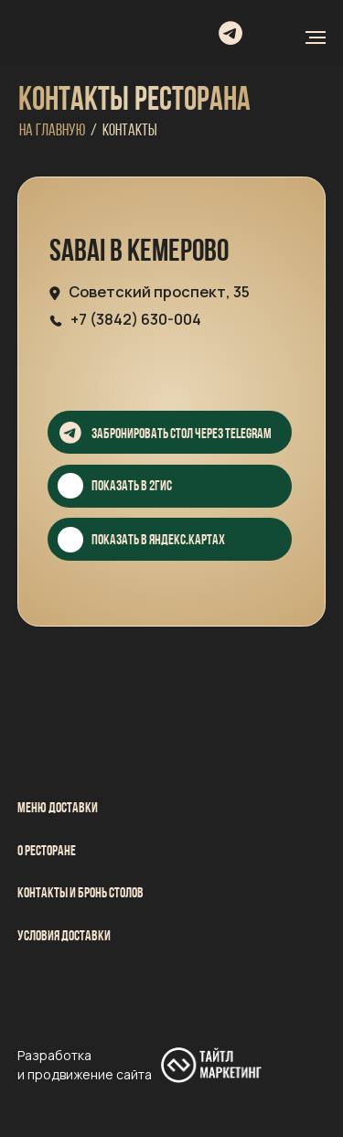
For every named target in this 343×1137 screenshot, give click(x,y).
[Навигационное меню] (315, 37)
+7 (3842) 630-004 (135, 319)
